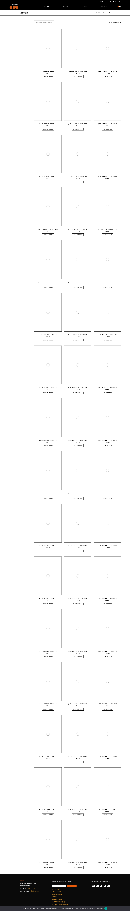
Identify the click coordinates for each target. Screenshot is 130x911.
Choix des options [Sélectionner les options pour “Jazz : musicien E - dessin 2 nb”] (77, 182)
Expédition (54, 898)
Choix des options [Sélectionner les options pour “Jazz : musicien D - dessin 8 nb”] (107, 287)
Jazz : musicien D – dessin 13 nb (48, 229)
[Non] (128, 908)
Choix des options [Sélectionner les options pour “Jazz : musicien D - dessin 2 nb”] (107, 393)
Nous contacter (56, 889)
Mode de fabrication (57, 894)
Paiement (54, 896)
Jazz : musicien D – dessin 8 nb (107, 282)
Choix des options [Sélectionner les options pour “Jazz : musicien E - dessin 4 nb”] (107, 129)
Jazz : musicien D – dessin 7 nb (48, 335)
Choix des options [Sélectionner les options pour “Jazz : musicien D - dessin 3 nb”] (77, 393)
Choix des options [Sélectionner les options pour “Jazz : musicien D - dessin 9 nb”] (77, 287)
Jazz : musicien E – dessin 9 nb (48, 71)
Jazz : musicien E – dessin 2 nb (77, 176)
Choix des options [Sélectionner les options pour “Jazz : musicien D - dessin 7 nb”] (48, 340)
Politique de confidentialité (58, 902)
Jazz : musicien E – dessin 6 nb (48, 124)
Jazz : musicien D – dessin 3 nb (77, 387)
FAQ (53, 893)
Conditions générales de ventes (60, 904)
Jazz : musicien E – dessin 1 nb (107, 176)
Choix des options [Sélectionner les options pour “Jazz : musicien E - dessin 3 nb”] (48, 182)
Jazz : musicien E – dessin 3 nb (48, 176)
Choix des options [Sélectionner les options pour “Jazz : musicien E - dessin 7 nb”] (107, 76)
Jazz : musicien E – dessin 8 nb (77, 71)
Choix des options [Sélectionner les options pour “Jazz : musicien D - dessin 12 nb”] (77, 234)
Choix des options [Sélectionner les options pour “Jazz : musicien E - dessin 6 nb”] (48, 129)
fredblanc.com (31, 888)
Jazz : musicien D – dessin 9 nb (77, 282)
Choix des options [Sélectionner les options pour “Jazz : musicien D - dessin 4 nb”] (48, 393)
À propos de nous (56, 891)
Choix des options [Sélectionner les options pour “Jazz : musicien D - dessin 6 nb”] (77, 340)
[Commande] (44, 22)
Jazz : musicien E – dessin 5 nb (77, 124)
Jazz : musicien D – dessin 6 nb (77, 335)
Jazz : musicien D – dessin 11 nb (107, 229)
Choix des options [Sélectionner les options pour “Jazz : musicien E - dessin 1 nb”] (107, 182)
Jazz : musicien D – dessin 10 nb (48, 282)
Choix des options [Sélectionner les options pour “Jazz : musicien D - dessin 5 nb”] (107, 340)
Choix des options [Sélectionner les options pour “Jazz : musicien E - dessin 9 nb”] (48, 76)
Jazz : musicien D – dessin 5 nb (107, 335)
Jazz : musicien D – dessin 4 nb (48, 387)
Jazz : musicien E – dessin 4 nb (107, 124)
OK (106, 908)
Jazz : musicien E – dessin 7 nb (107, 71)
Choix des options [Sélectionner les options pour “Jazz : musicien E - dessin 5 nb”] (77, 129)
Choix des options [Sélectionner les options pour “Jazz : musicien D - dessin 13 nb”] (48, 234)
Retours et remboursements (59, 901)
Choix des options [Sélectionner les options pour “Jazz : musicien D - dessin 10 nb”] (48, 287)
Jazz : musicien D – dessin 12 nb (77, 229)
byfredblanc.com (35, 891)
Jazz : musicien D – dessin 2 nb (107, 387)
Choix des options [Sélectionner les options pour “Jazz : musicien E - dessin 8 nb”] (77, 76)
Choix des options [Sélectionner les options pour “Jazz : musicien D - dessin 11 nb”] (107, 234)
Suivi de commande (57, 899)
